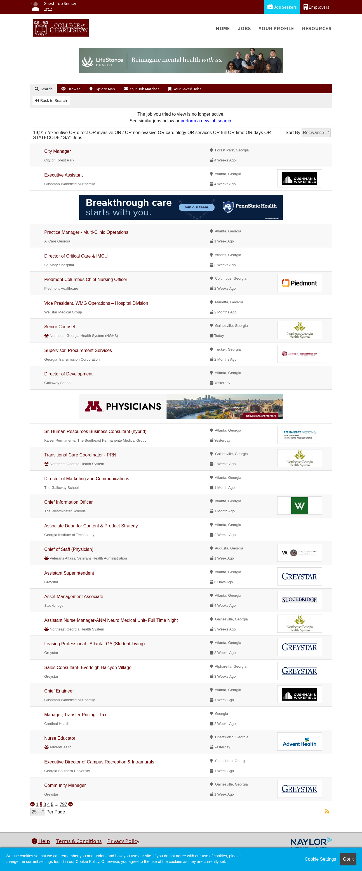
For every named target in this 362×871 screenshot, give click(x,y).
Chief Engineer (59, 691)
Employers (316, 6)
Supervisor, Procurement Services (78, 350)
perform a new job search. (206, 120)
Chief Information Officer (68, 502)
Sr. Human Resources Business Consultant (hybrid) (95, 431)
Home (223, 28)
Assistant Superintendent (69, 573)
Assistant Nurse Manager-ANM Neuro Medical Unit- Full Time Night (111, 620)
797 (63, 804)
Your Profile (276, 28)
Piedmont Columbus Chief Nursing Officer (85, 279)
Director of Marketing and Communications (86, 478)
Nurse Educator (59, 738)
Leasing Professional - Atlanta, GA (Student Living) (94, 643)
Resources (317, 28)
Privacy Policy (123, 840)
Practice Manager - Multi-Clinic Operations (86, 232)
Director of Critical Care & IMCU (76, 256)
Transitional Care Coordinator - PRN (80, 455)
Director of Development (68, 374)
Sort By (293, 132)
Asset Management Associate (73, 596)
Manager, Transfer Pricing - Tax (75, 714)
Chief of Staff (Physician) (68, 549)
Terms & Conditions (79, 840)
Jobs (244, 28)
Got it (348, 859)
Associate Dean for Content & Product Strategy (91, 525)
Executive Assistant (63, 175)
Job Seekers (282, 6)
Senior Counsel (59, 326)
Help (41, 840)
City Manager (57, 151)
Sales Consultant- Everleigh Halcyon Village (87, 667)
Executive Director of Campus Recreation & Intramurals (99, 762)
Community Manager (65, 785)
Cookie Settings (320, 859)
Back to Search (51, 100)
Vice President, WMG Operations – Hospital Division (96, 303)
